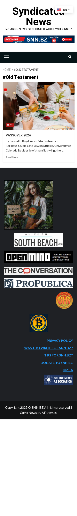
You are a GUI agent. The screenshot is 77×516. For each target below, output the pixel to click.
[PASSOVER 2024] (39, 106)
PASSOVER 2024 (18, 135)
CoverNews (28, 412)
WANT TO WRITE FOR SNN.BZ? (48, 348)
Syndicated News (38, 16)
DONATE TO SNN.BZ (57, 363)
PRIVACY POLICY (60, 340)
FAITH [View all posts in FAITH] (10, 125)
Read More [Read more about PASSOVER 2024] (12, 157)
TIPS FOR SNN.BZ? (58, 355)
